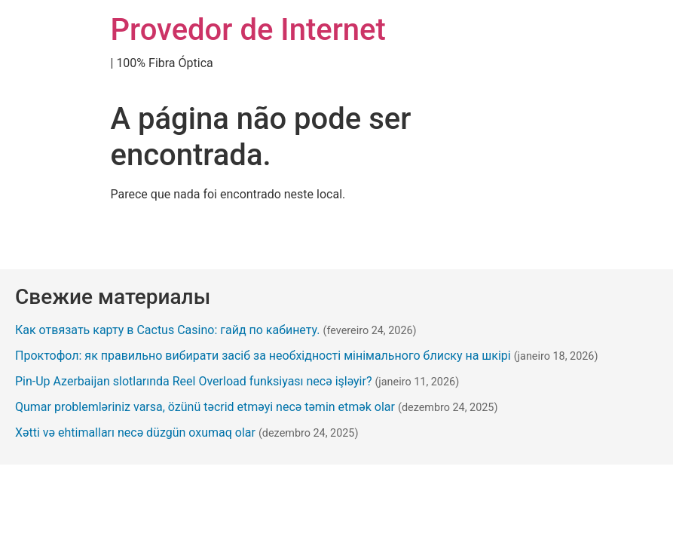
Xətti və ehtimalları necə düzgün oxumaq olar (135, 432)
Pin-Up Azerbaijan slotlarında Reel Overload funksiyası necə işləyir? (193, 381)
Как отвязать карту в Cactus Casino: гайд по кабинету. (167, 330)
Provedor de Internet (248, 30)
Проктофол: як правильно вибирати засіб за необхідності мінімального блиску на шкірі (263, 355)
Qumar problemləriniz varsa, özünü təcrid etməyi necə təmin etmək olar (205, 407)
